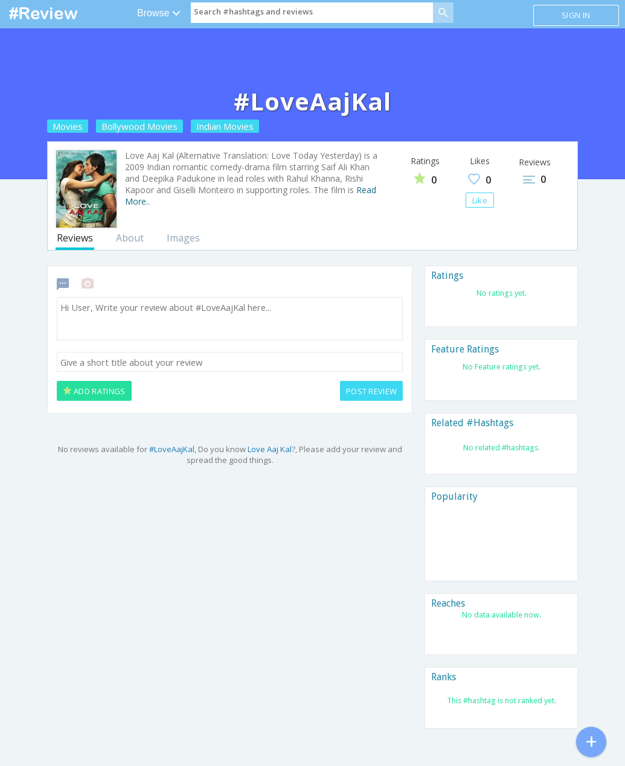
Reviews (75, 237)
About (130, 237)
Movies (68, 126)
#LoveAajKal (171, 449)
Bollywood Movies (139, 126)
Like (479, 200)
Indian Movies (225, 126)
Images (183, 237)
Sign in (576, 15)
